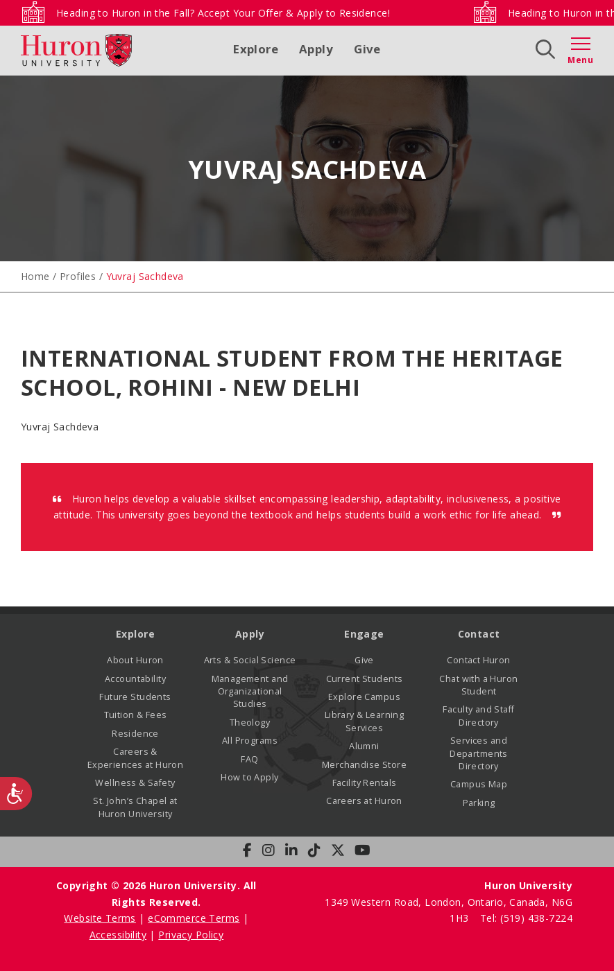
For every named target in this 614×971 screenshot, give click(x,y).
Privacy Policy (190, 934)
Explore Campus (364, 697)
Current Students (364, 679)
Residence (135, 734)
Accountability (135, 679)
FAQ (249, 759)
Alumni (364, 746)
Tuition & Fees (135, 715)
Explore (255, 49)
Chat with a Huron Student (478, 685)
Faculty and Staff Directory (478, 715)
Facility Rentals (364, 783)
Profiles (78, 276)
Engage (364, 633)
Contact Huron (478, 660)
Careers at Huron (364, 801)
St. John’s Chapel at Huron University (135, 807)
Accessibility (117, 934)
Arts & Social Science (250, 660)
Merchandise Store (364, 765)
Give (367, 49)
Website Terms (99, 918)
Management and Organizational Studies (250, 691)
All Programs (250, 740)
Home (35, 276)
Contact (479, 633)
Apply (316, 49)
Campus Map (478, 784)
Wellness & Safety (135, 783)
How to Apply (249, 777)
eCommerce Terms (193, 918)
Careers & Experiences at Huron (135, 758)
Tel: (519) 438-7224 (526, 918)
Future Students (135, 697)
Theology (250, 722)
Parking (479, 803)
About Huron (135, 660)
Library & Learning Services (364, 721)
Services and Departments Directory (479, 753)
